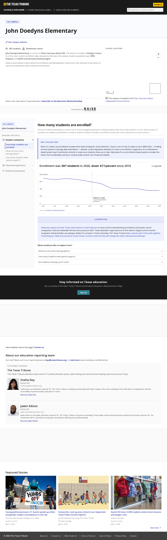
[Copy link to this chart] (156, 166)
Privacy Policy (121, 536)
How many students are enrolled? (17, 146)
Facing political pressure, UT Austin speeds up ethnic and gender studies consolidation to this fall (30, 513)
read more (75, 360)
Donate (133, 536)
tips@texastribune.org (56, 360)
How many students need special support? (17, 159)
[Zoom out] (158, 57)
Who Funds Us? (70, 536)
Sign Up (83, 292)
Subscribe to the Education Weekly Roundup (62, 101)
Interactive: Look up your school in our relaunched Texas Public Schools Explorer (81, 513)
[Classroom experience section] (18, 165)
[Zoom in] (158, 54)
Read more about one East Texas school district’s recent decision (69, 227)
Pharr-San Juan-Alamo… (40, 10)
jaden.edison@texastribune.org (32, 412)
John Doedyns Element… (68, 10)
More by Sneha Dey (28, 395)
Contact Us (56, 536)
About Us (44, 536)
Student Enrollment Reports (55, 210)
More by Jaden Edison (29, 421)
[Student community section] (18, 140)
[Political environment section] (18, 171)
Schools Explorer (14, 10)
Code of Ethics (105, 536)
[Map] (133, 73)
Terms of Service (88, 536)
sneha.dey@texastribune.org (31, 386)
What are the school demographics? (14, 152)
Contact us (39, 347)
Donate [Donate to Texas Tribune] (158, 4)
